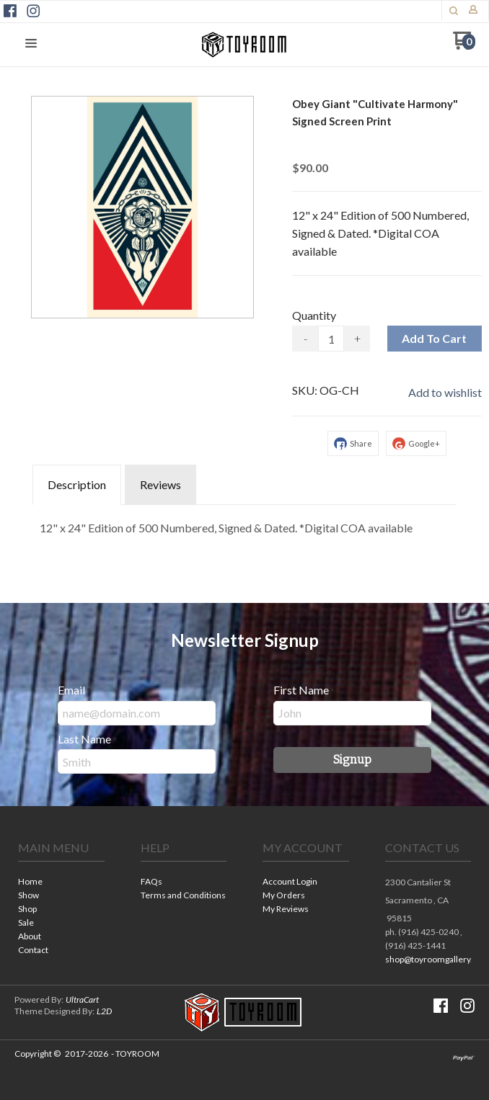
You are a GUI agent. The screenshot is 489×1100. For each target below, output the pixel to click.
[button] (31, 44)
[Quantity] (331, 339)
